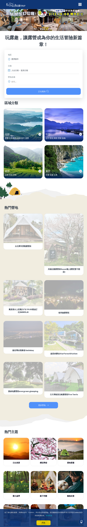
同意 (43, 523)
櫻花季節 (43, 464)
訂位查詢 (43, 91)
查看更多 (49, 515)
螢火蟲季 (16, 497)
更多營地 (43, 407)
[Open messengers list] (81, 522)
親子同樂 (43, 497)
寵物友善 (70, 497)
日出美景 (16, 464)
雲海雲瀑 (70, 464)
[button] (4, 20)
